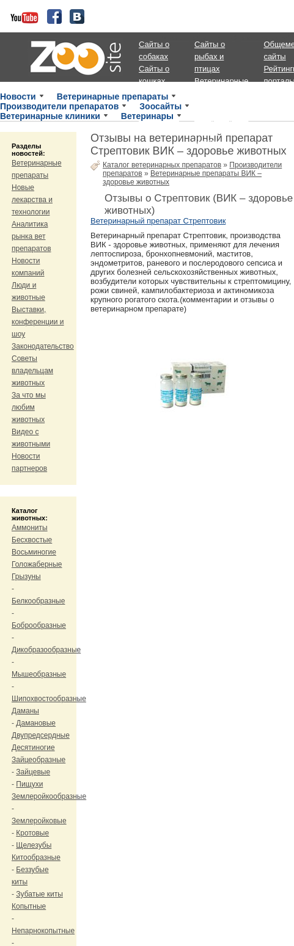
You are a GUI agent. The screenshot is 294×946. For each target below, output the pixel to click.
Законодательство (43, 346)
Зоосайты (160, 106)
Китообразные (36, 857)
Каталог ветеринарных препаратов (162, 165)
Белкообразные (38, 601)
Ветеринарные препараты (113, 96)
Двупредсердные (41, 735)
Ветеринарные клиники (50, 116)
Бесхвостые (32, 540)
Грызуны (26, 576)
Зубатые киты (39, 894)
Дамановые (36, 723)
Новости (18, 96)
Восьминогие (34, 552)
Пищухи (29, 784)
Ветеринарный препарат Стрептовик (158, 220)
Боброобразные (39, 625)
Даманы (25, 711)
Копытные (29, 906)
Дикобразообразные (46, 650)
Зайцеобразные (38, 759)
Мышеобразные (39, 674)
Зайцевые (33, 772)
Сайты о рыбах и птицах (209, 56)
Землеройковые (39, 821)
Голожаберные (37, 564)
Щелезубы (33, 845)
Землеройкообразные (49, 796)
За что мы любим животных (29, 407)
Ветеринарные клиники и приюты (221, 93)
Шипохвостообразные (49, 698)
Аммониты (30, 527)
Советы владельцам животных (32, 370)
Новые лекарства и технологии (32, 199)
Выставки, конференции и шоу (38, 321)
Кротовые (32, 833)
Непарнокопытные (43, 930)
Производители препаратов (59, 106)
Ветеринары (147, 116)
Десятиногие (33, 747)
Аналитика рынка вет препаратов (31, 236)
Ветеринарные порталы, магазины (221, 130)
